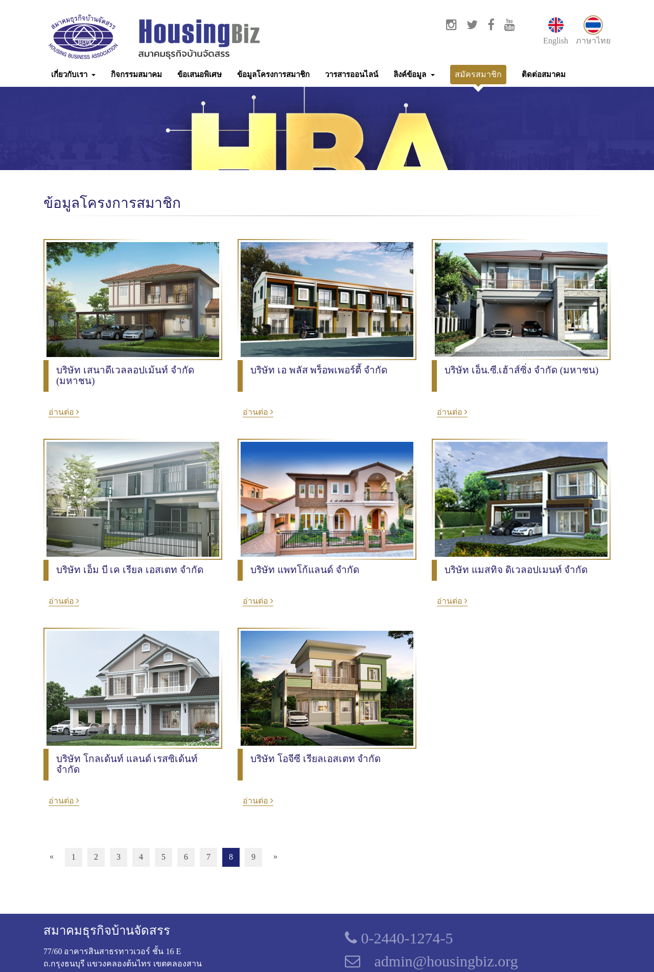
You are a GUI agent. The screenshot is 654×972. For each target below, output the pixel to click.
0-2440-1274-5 (399, 938)
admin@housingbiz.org (446, 961)
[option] (327, 533)
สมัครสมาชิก (478, 74)
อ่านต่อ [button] (64, 412)
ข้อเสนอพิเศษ (199, 74)
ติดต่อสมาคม (544, 74)
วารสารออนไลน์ (351, 74)
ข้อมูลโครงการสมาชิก (273, 74)
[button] (73, 74)
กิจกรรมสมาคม (136, 74)
